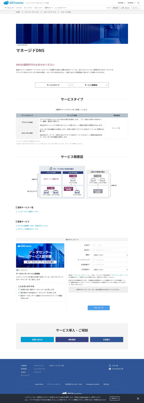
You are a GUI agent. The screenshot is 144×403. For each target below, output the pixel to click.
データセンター (23, 270)
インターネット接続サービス (28, 211)
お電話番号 (85, 264)
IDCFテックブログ (57, 365)
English (23, 372)
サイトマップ (25, 375)
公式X (115, 365)
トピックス (37, 372)
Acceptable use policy (93, 384)
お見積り (106, 339)
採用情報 (24, 369)
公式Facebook (117, 369)
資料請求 (115, 8)
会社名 (86, 250)
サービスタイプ (53, 85)
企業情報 (24, 365)
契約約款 (106, 384)
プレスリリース (39, 365)
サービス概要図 (91, 85)
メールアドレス (83, 259)
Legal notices (39, 384)
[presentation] (98, 299)
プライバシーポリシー (81, 275)
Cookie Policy (83, 397)
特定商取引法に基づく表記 (73, 384)
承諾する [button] (114, 398)
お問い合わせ (37, 339)
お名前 (86, 245)
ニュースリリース (39, 369)
